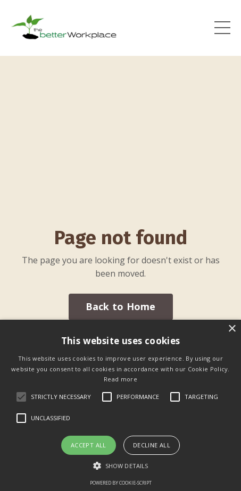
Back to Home (121, 306)
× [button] (232, 329)
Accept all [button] (88, 445)
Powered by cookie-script (121, 482)
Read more (120, 379)
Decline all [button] (151, 445)
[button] (120, 465)
